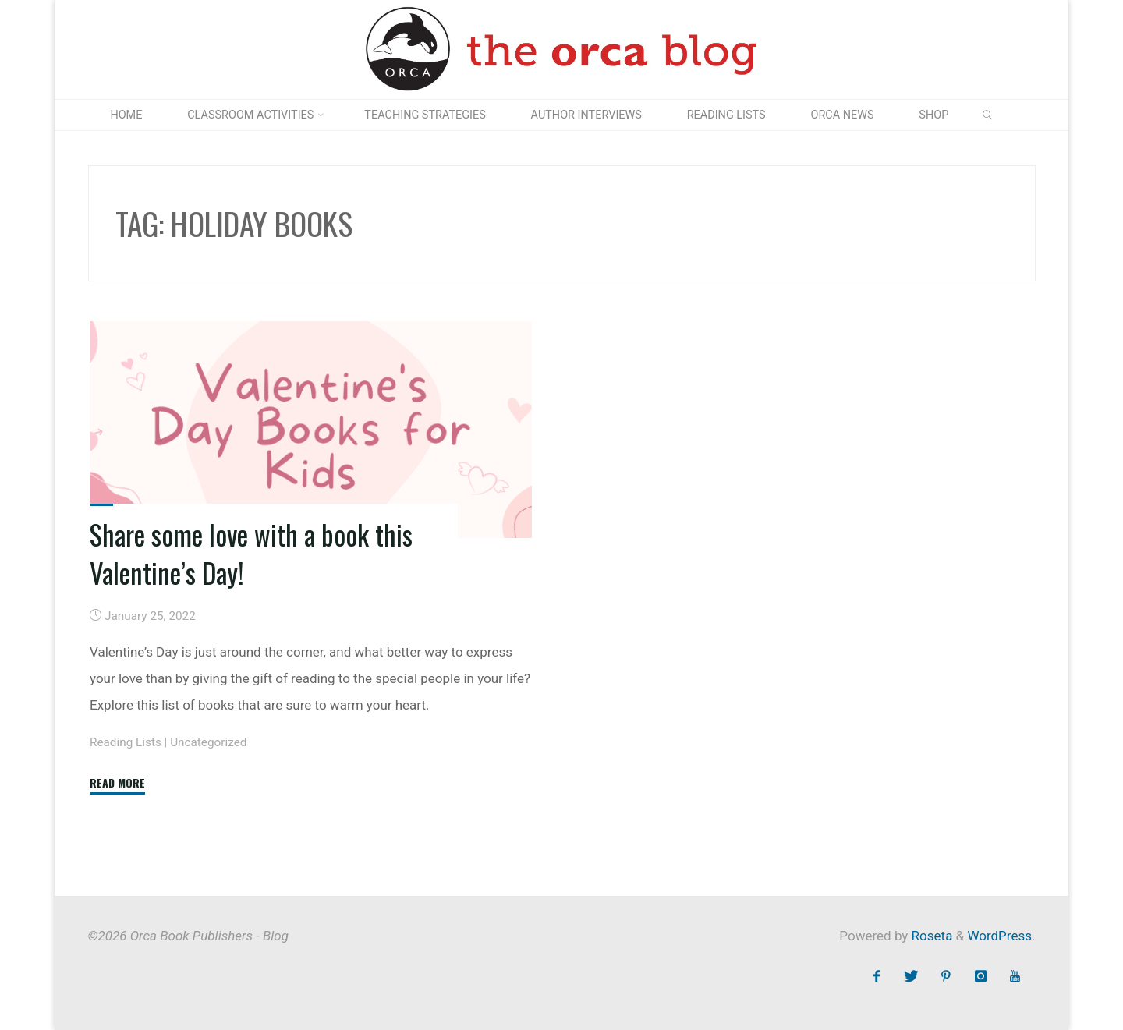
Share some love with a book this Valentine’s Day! (251, 553)
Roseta (930, 935)
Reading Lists (125, 742)
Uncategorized (208, 742)
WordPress (999, 935)
